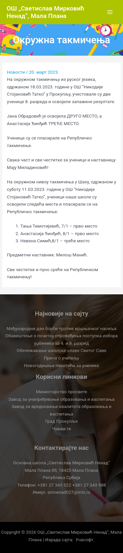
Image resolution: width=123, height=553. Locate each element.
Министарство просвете (61, 391)
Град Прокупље (61, 421)
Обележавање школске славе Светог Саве (61, 350)
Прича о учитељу (61, 357)
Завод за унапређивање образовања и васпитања (61, 399)
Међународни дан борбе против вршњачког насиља (61, 328)
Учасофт (84, 539)
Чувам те (61, 428)
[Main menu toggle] (110, 12)
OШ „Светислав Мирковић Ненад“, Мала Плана (45, 12)
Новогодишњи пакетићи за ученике (61, 365)
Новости (16, 72)
